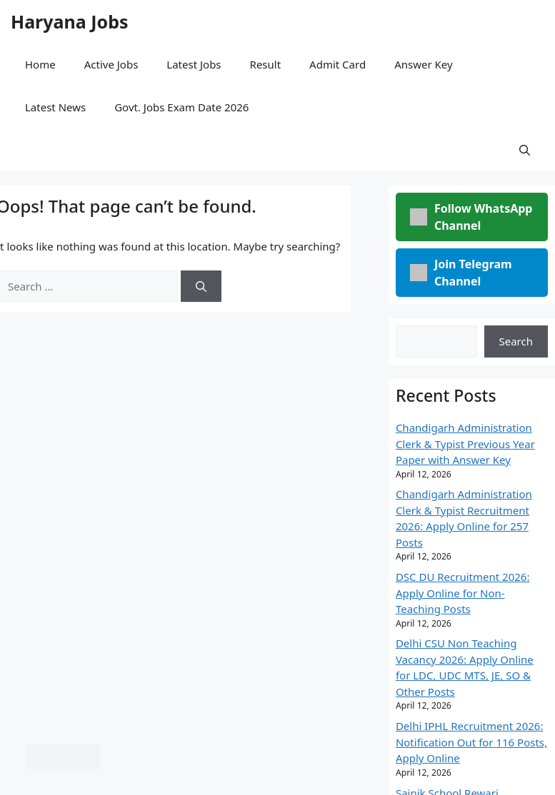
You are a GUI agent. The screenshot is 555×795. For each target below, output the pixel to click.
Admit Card (337, 64)
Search (516, 341)
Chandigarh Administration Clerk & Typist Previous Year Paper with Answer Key (465, 443)
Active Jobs (111, 64)
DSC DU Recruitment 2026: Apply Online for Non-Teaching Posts (463, 592)
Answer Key (423, 64)
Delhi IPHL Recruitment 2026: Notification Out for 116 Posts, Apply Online (471, 742)
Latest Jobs (193, 64)
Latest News (55, 107)
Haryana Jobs (70, 21)
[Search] (201, 286)
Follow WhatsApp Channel (471, 217)
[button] (524, 149)
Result (265, 64)
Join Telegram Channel (461, 272)
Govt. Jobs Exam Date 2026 (181, 107)
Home (40, 64)
